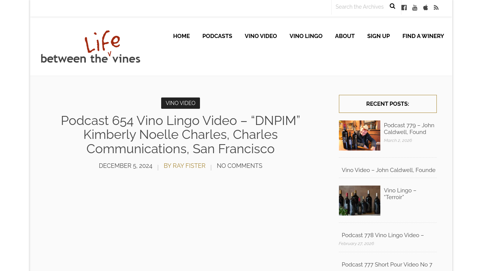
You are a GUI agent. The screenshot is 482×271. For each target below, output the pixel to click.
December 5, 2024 (125, 165)
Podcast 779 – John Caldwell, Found (409, 129)
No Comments (239, 165)
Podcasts (217, 36)
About (345, 36)
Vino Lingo (306, 36)
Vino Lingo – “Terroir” (400, 194)
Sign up (378, 36)
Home (181, 36)
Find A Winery (423, 36)
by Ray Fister (185, 165)
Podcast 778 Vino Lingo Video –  (384, 235)
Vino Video (261, 36)
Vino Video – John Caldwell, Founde (389, 170)
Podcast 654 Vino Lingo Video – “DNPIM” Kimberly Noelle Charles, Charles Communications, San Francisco (180, 134)
